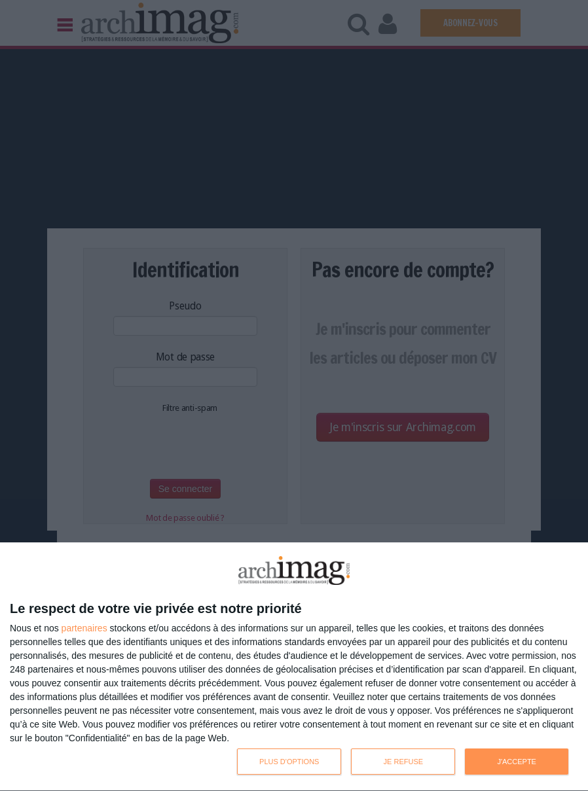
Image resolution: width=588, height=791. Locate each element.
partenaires (84, 628)
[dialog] (294, 667)
